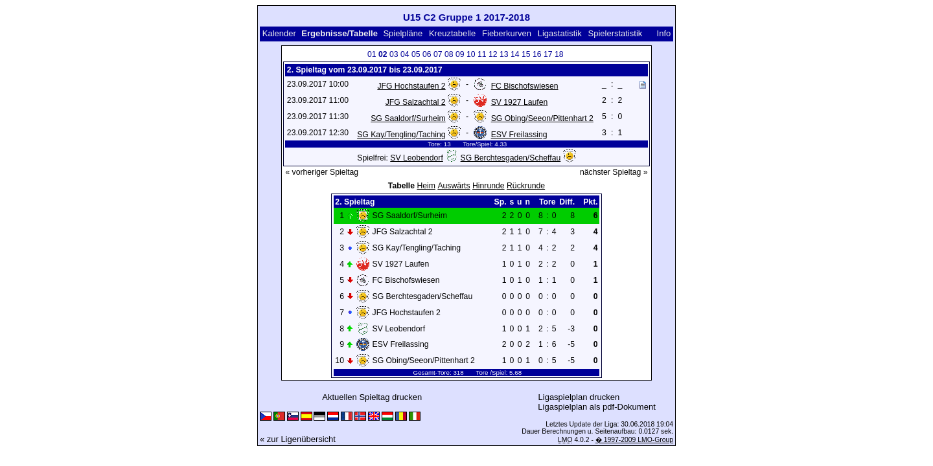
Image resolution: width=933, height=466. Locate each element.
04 (404, 54)
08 (449, 54)
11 (482, 54)
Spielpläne (402, 33)
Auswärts (453, 185)
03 (393, 54)
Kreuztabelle (452, 33)
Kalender (279, 33)
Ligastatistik (560, 33)
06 (427, 54)
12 (493, 54)
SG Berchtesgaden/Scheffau (511, 157)
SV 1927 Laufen (519, 102)
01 (371, 54)
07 (438, 54)
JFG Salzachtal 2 (416, 102)
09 (460, 54)
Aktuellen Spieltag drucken (372, 397)
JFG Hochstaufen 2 (411, 86)
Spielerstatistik (615, 33)
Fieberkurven (506, 33)
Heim (426, 185)
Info (664, 33)
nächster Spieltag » (614, 172)
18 (559, 54)
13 (504, 54)
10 (471, 54)
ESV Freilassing (519, 134)
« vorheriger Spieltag (321, 172)
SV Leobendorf (416, 157)
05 (415, 54)
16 (537, 54)
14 (515, 54)
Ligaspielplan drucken (579, 397)
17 (548, 54)
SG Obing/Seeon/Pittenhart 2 (542, 118)
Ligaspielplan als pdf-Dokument (596, 407)
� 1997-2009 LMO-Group (634, 439)
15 (526, 54)
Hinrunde (488, 185)
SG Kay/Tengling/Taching (401, 134)
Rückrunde (526, 185)
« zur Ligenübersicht (298, 439)
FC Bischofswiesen (525, 86)
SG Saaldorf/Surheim (408, 118)
